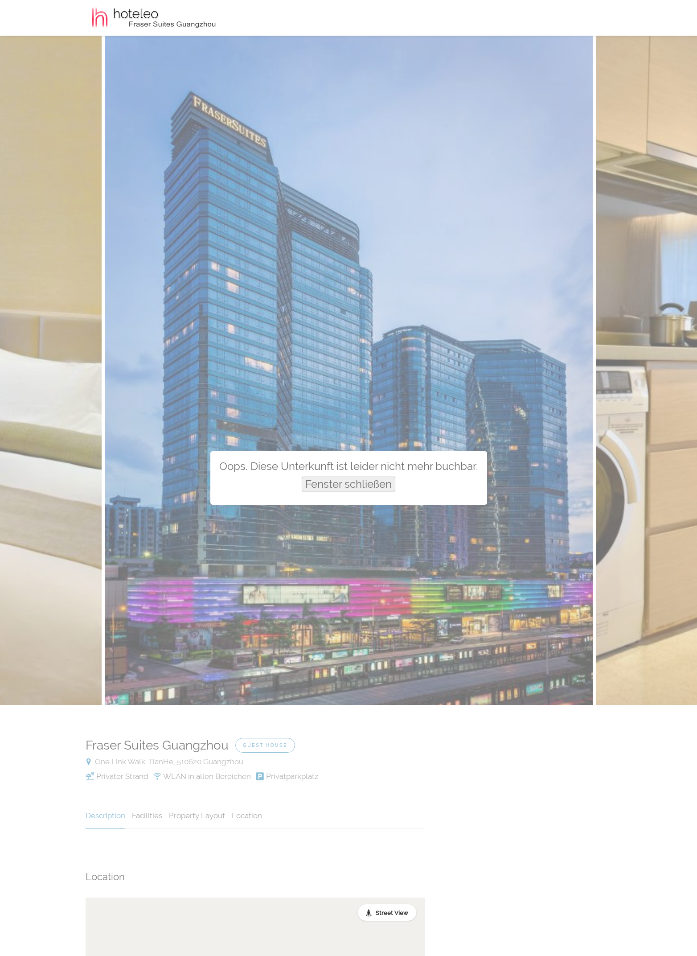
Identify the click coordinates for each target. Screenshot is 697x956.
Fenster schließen (348, 484)
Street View (392, 913)
